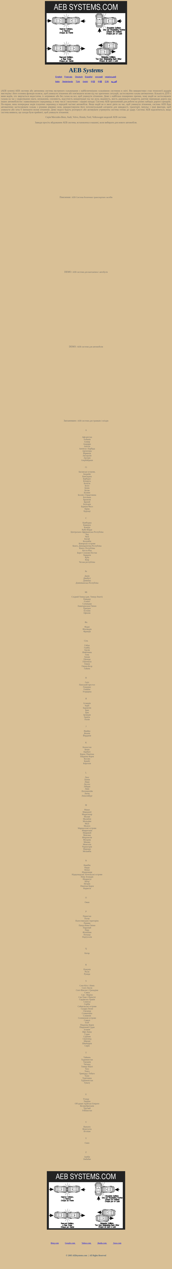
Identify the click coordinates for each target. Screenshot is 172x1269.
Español (88, 77)
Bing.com (55, 1243)
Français (68, 77)
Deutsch (79, 77)
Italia (57, 81)
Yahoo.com (87, 1243)
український (110, 77)
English (58, 77)
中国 (93, 81)
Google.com (70, 1243)
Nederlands (67, 81)
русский (99, 77)
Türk (78, 81)
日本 (107, 81)
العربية (114, 81)
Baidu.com (102, 1243)
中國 (100, 81)
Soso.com (117, 1243)
